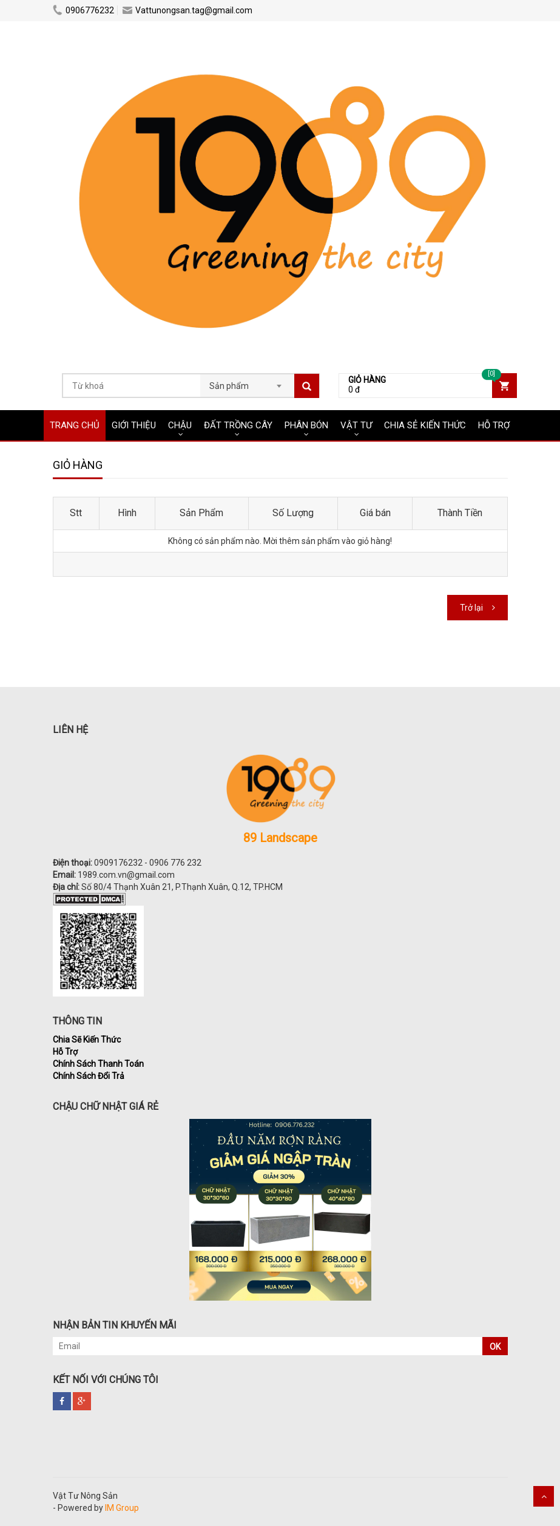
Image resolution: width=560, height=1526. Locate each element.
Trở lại (471, 607)
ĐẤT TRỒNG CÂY (238, 425)
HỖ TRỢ (494, 425)
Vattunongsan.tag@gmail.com (187, 10)
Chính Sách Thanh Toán (98, 1064)
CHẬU (180, 425)
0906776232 (83, 10)
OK (495, 1347)
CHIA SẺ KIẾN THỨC (425, 425)
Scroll (543, 1496)
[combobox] (247, 382)
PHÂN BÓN (306, 425)
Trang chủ (75, 425)
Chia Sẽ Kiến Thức (87, 1039)
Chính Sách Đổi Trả (88, 1076)
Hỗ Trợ (65, 1052)
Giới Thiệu (134, 425)
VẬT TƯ (356, 425)
